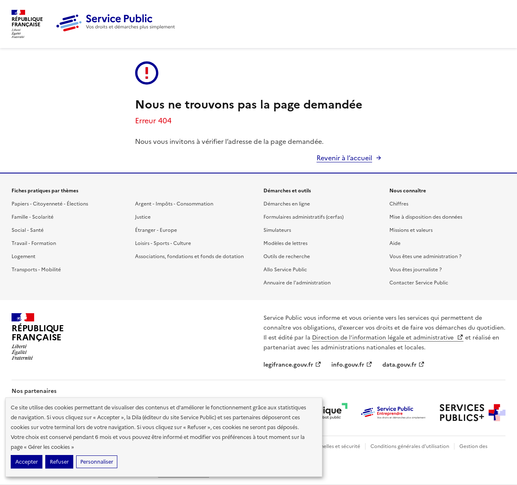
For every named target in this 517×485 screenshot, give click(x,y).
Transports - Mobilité (36, 269)
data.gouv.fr (403, 364)
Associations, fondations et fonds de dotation (189, 256)
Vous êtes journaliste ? (415, 269)
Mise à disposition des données (425, 217)
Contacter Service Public (418, 282)
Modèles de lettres (285, 243)
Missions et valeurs (411, 230)
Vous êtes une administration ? (425, 256)
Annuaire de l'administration (297, 282)
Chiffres (398, 204)
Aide (395, 243)
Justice (143, 217)
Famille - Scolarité (33, 217)
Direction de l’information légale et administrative (387, 337)
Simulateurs (277, 230)
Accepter (26, 462)
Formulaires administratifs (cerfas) (303, 217)
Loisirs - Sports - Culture (163, 243)
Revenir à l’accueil (344, 158)
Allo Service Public (285, 269)
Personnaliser (96, 462)
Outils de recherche (286, 256)
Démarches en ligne (286, 204)
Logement (23, 256)
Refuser (59, 462)
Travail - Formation (34, 243)
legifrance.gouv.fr (292, 364)
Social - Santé (28, 230)
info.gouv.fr (352, 364)
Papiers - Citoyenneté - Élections (50, 204)
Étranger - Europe (156, 230)
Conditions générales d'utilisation (409, 446)
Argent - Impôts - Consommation (174, 204)
